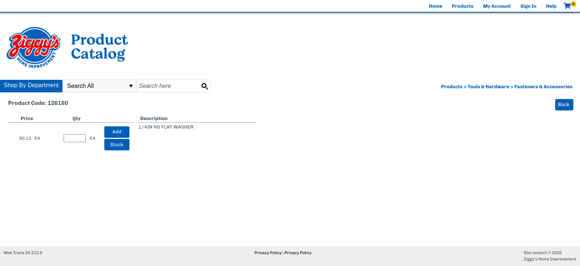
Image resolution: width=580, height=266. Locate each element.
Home (435, 6)
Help (551, 6)
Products (462, 6)
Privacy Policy (267, 252)
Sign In (528, 6)
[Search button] (204, 86)
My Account (497, 6)
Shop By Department (31, 85)
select (131, 86)
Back (564, 104)
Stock (116, 144)
